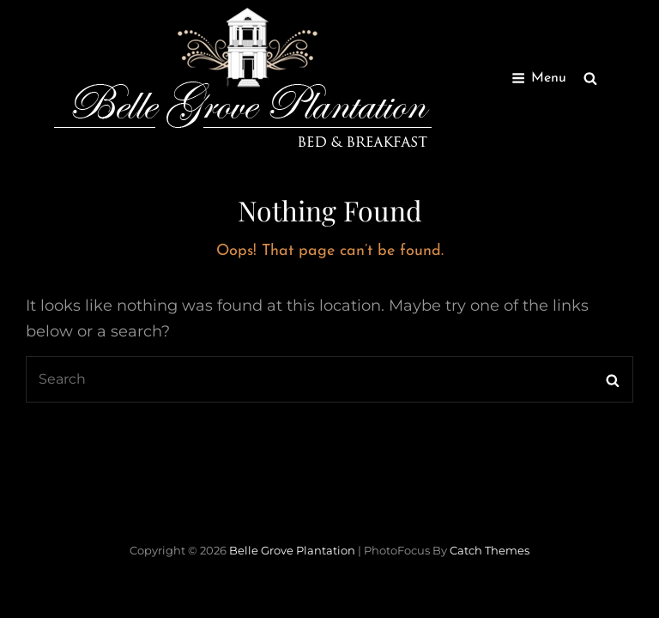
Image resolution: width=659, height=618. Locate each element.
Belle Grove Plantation (292, 550)
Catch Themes (489, 550)
